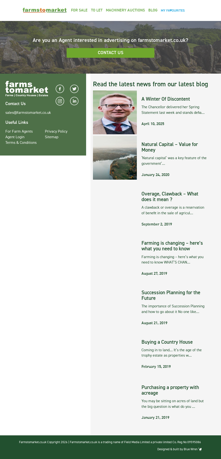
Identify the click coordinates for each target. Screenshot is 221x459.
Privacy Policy (56, 132)
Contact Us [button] (110, 52)
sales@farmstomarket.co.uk (28, 113)
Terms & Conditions (21, 143)
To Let (96, 10)
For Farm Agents (19, 132)
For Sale (79, 10)
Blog (153, 10)
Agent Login (14, 137)
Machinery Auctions (125, 10)
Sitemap (51, 137)
